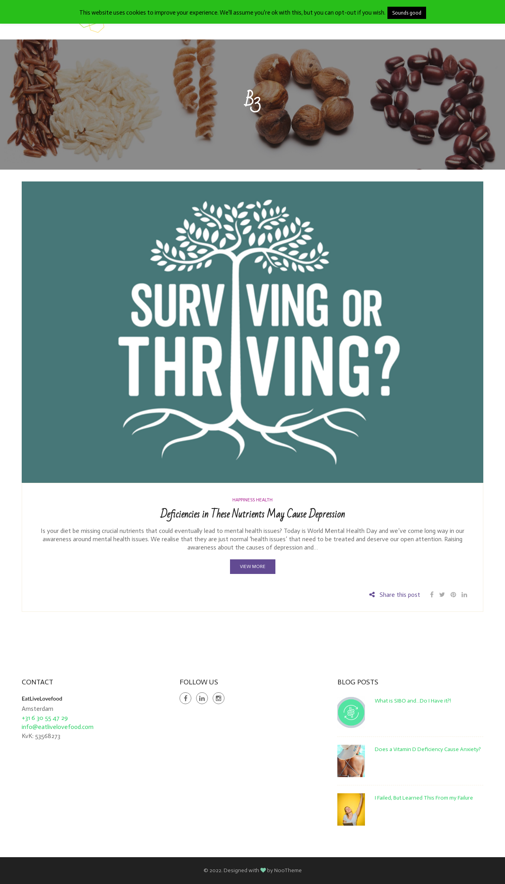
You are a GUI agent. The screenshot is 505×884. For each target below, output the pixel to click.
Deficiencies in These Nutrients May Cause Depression (252, 514)
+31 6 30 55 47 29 (45, 717)
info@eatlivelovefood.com (58, 727)
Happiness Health (252, 500)
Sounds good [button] (406, 13)
